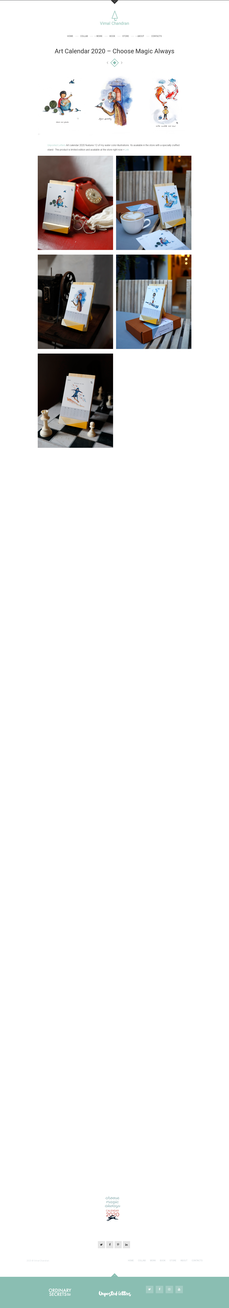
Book (112, 36)
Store (125, 36)
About (140, 36)
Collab (84, 36)
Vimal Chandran (114, 23)
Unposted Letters (56, 145)
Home (70, 36)
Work (99, 36)
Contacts (156, 36)
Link (127, 149)
